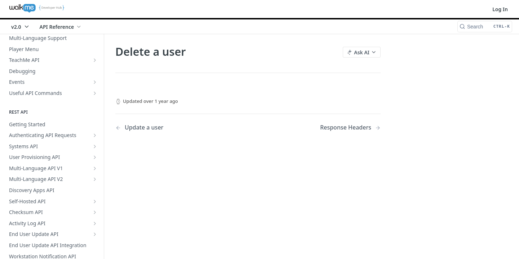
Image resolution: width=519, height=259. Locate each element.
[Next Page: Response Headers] (350, 127)
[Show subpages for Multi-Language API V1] (95, 168)
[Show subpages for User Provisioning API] (95, 157)
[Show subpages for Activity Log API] (95, 223)
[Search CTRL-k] (485, 26)
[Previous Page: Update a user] (172, 127)
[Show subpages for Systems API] (95, 146)
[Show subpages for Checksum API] (95, 212)
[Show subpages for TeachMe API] (95, 60)
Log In (500, 9)
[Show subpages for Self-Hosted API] (95, 201)
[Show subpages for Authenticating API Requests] (95, 135)
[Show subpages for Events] (95, 82)
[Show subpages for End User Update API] (95, 234)
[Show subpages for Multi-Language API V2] (95, 179)
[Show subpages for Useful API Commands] (95, 93)
